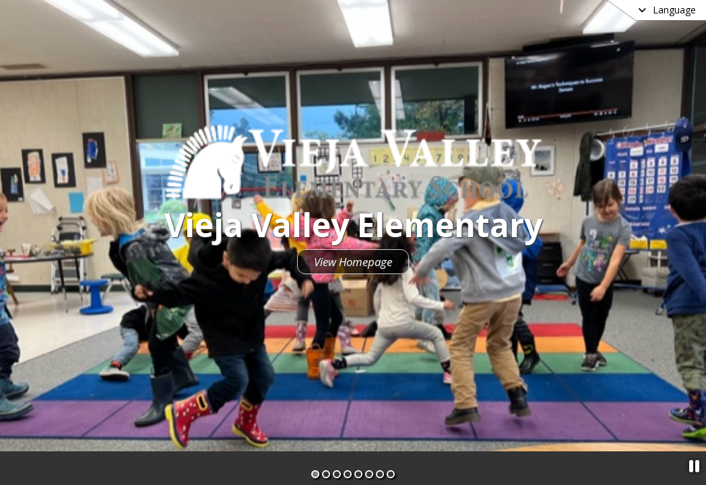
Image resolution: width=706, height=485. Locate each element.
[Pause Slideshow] (694, 466)
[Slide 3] (337, 474)
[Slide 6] (369, 474)
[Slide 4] (348, 474)
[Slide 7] (380, 474)
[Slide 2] (326, 474)
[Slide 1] (315, 474)
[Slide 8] (391, 474)
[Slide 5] (358, 474)
